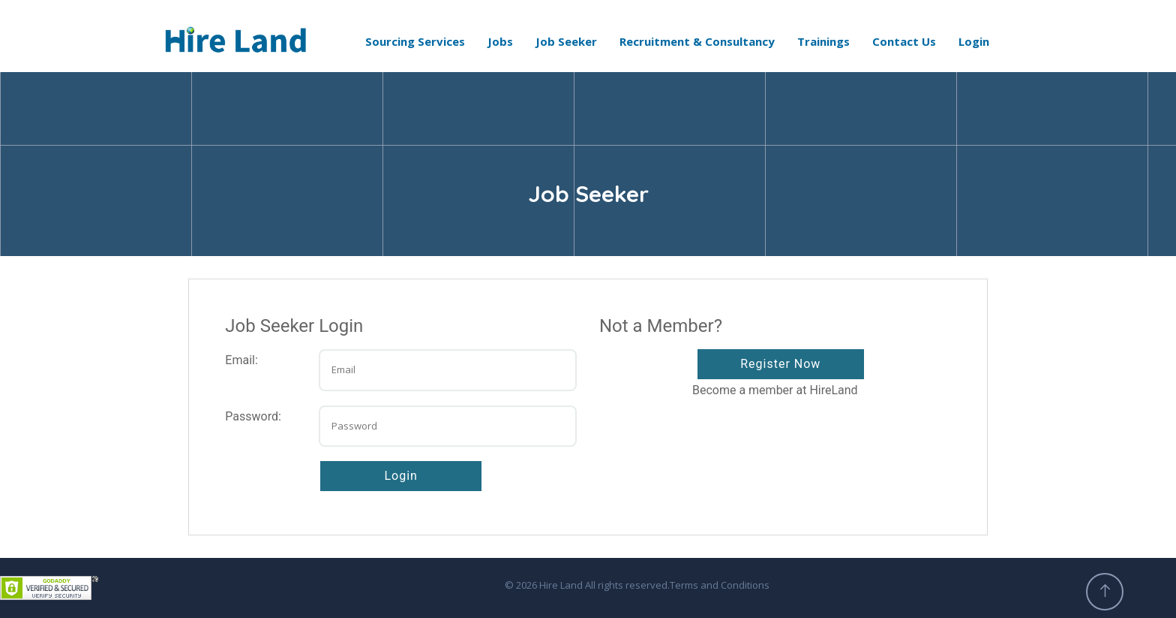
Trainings (823, 41)
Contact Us (904, 41)
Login (973, 41)
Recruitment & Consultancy (697, 41)
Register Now (780, 364)
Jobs (500, 41)
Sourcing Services (415, 41)
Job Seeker (566, 41)
